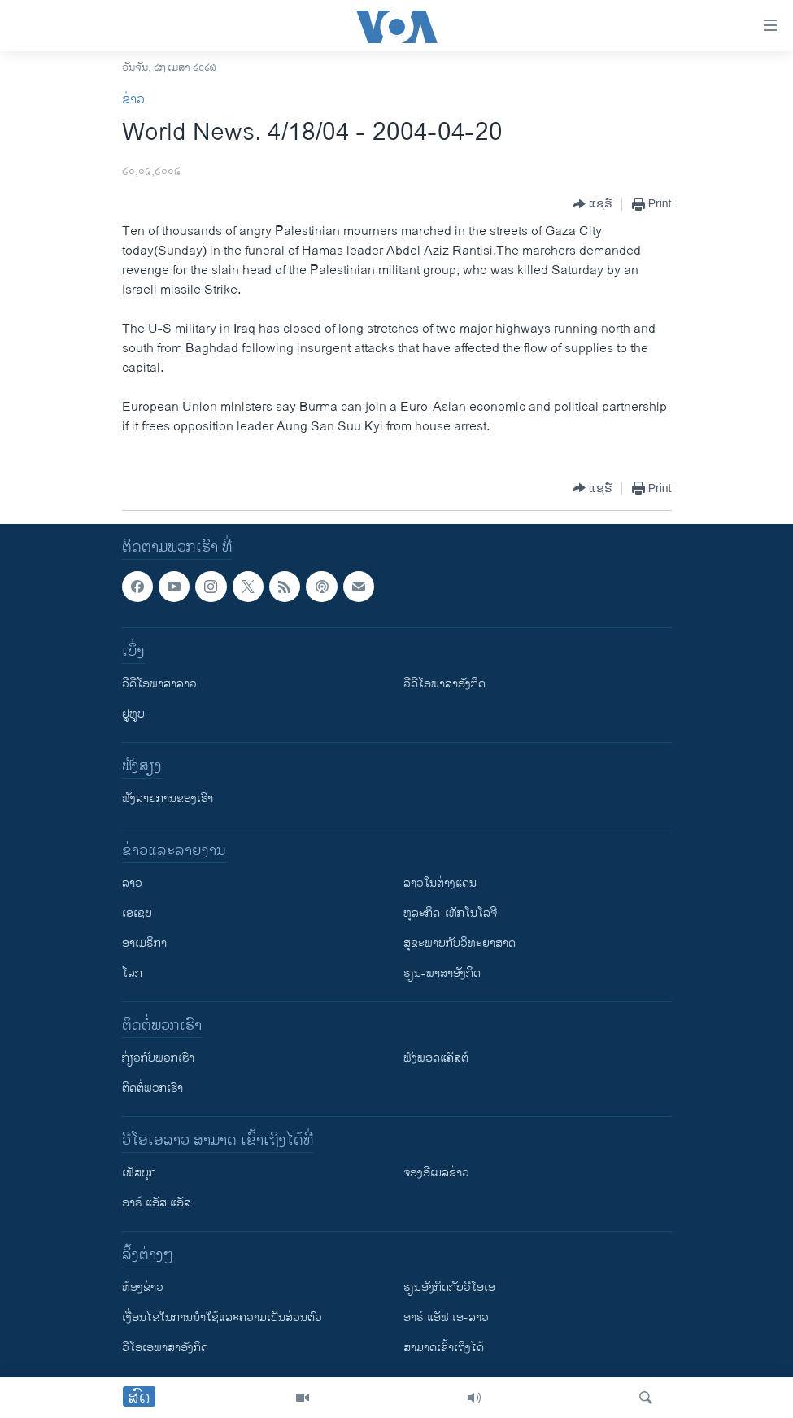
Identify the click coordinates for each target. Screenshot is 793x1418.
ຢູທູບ (133, 713)
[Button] (592, 204)
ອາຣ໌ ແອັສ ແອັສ (156, 1202)
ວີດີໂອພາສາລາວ (159, 683)
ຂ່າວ (133, 100)
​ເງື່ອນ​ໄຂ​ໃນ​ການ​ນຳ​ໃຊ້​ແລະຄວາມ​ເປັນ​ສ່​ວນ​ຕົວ (222, 1317)
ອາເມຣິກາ (144, 943)
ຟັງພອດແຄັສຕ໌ (435, 1058)
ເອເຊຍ (137, 913)
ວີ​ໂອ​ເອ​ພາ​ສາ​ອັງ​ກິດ (165, 1347)
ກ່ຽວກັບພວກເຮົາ (158, 1058)
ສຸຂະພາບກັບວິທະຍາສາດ (459, 943)
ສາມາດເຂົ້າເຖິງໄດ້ (443, 1347)
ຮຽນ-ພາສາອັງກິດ (442, 973)
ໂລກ (132, 973)
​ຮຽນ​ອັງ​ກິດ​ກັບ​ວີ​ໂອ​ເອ (449, 1287)
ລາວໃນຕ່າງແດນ (440, 883)
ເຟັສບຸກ (139, 1172)
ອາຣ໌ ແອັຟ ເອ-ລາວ (446, 1317)
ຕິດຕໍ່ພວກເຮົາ (152, 1088)
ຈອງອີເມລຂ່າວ (436, 1172)
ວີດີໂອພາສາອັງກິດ (444, 683)
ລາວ (132, 883)
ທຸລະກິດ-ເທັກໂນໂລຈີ (450, 913)
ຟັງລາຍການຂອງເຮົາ (167, 798)
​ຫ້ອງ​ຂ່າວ (142, 1287)
